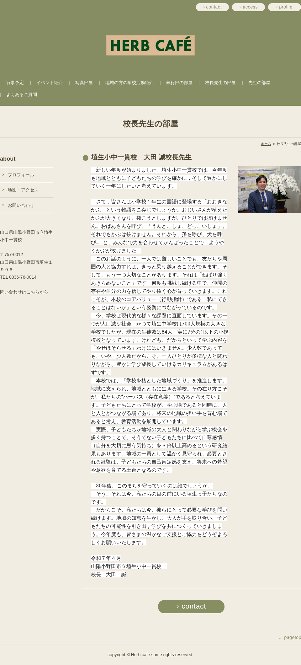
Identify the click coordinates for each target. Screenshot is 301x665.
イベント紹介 (49, 82)
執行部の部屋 (179, 82)
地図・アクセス (23, 189)
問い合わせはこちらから (24, 291)
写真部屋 (84, 82)
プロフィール (21, 174)
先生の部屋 (259, 82)
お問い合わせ (21, 205)
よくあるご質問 (21, 94)
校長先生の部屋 (220, 82)
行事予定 (15, 82)
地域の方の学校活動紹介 (129, 82)
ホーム (266, 144)
